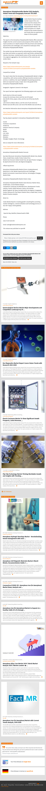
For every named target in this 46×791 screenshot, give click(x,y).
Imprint (5, 785)
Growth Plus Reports (7, 534)
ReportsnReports (7, 558)
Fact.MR (4, 605)
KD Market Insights (7, 583)
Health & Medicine (12, 304)
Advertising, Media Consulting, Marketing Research (26, 15)
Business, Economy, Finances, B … (15, 532)
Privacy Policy (11, 785)
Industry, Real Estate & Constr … (15, 659)
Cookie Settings (4, 786)
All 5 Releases (6, 491)
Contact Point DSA (29, 785)
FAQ (2, 785)
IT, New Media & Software (14, 470)
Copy (40, 238)
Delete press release (10, 258)
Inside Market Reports (17, 17)
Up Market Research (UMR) (9, 661)
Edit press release (25, 258)
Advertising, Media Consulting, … (15, 414)
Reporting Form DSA (38, 785)
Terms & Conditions (19, 785)
